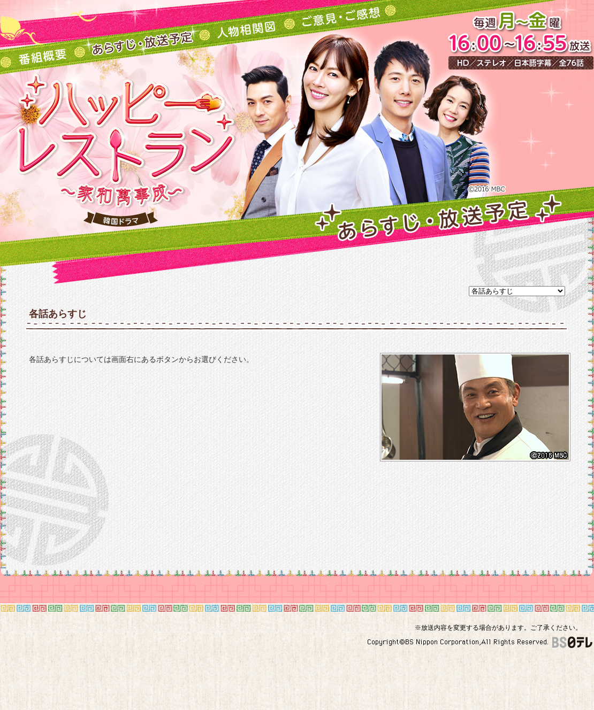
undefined (517, 291)
